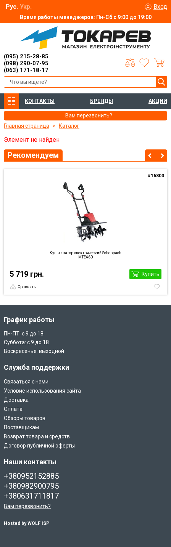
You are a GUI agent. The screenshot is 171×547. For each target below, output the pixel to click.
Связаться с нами (26, 382)
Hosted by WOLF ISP (26, 523)
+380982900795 (31, 486)
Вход (160, 6)
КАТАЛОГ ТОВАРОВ (11, 101)
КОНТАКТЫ (40, 101)
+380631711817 (31, 495)
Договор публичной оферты (39, 446)
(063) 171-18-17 (26, 70)
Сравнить (26, 287)
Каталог (69, 126)
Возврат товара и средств (37, 436)
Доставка (16, 400)
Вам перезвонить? (27, 506)
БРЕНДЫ (101, 101)
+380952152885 (31, 476)
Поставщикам (21, 427)
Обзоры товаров (24, 418)
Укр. (26, 6)
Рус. (12, 6)
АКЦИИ (157, 101)
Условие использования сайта (42, 391)
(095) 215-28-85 (26, 56)
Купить (151, 274)
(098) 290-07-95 (26, 63)
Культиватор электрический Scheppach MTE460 (85, 255)
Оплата (13, 409)
